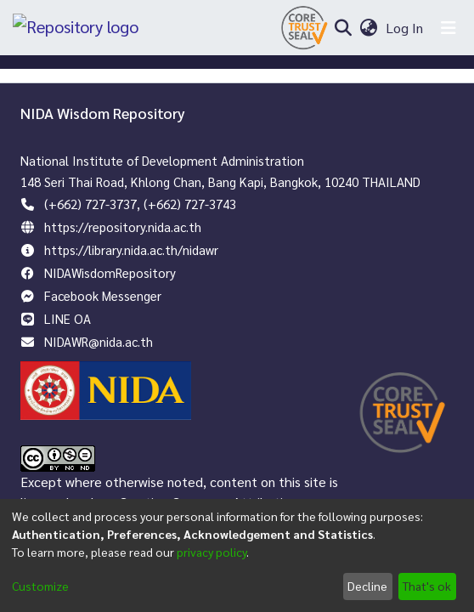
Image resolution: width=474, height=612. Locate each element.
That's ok (427, 585)
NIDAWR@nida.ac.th (98, 341)
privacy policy (211, 551)
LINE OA (67, 318)
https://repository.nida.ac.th (122, 226)
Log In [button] (405, 28)
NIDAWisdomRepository (110, 272)
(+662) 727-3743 (190, 204)
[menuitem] (368, 28)
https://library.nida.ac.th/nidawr (131, 249)
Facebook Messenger (102, 295)
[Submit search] (342, 28)
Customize (40, 585)
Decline (367, 585)
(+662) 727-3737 (90, 204)
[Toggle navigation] (448, 28)
